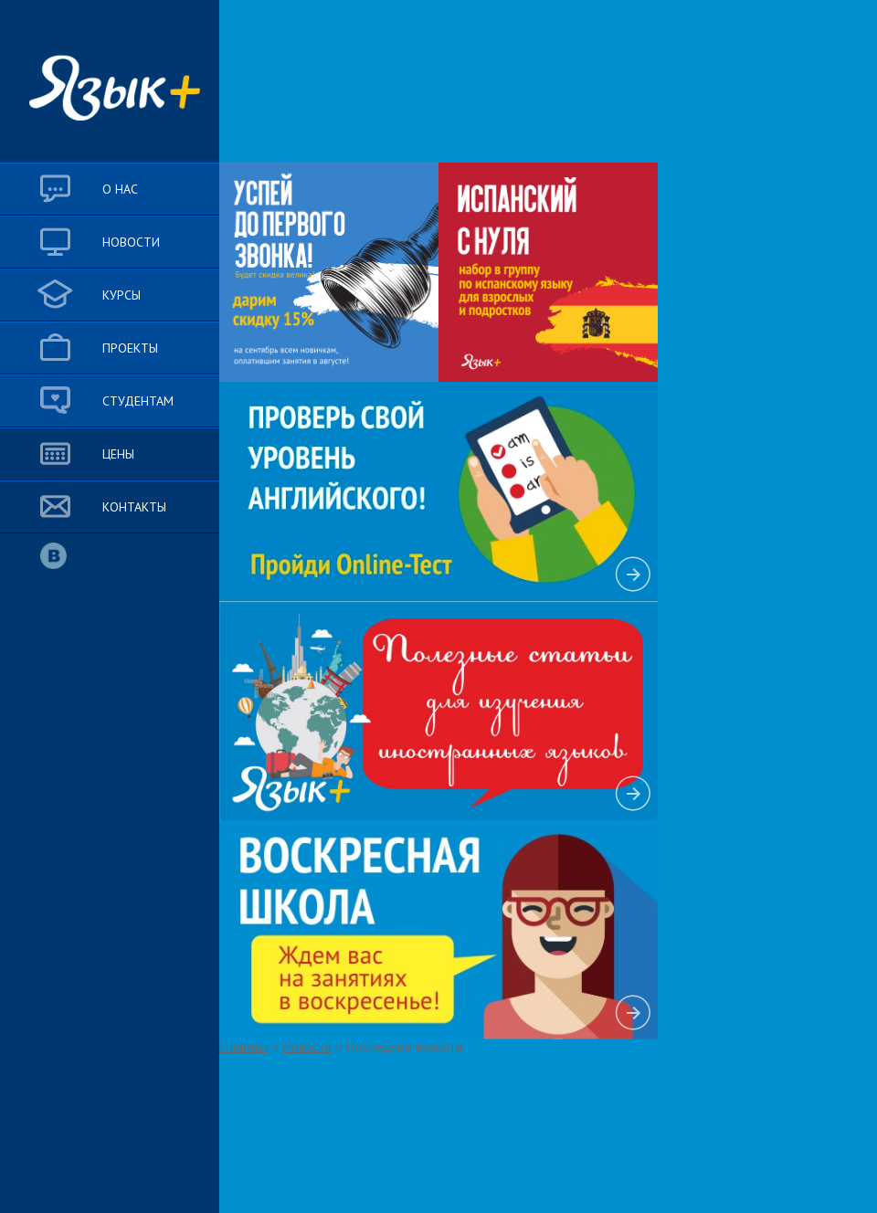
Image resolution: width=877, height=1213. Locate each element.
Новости (307, 1046)
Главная (243, 1046)
